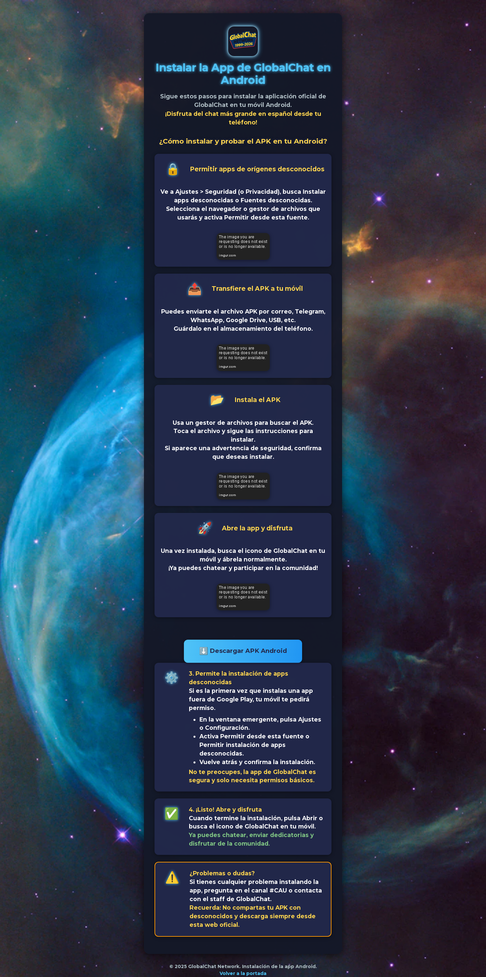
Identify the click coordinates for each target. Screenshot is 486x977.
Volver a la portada (243, 973)
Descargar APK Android (243, 651)
